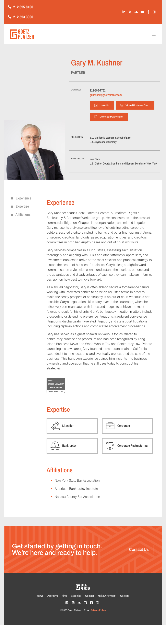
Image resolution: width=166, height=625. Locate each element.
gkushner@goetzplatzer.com (106, 95)
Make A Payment (107, 595)
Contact (89, 595)
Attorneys (52, 595)
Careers (124, 595)
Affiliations (21, 214)
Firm (64, 595)
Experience (21, 198)
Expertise (20, 206)
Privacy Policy (98, 610)
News (40, 595)
